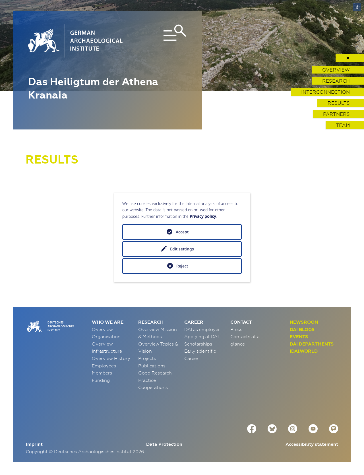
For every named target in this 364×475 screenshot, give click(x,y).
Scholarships (198, 343)
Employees (104, 365)
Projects (147, 358)
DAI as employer (202, 329)
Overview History (111, 358)
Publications (152, 365)
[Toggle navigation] (162, 41)
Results (339, 103)
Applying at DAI (201, 336)
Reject (182, 266)
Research (336, 80)
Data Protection (164, 444)
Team (343, 125)
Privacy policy (203, 216)
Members (102, 372)
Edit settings (182, 249)
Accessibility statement (312, 444)
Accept (182, 232)
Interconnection (325, 92)
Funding (101, 380)
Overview (336, 69)
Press (236, 329)
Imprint (34, 444)
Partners (336, 114)
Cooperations (153, 387)
